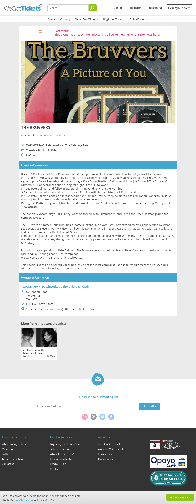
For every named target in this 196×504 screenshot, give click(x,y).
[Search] (93, 7)
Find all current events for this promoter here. (130, 34)
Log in (118, 8)
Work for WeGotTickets (111, 449)
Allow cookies (179, 497)
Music (52, 19)
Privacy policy (106, 454)
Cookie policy (105, 459)
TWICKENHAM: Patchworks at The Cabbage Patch (55, 286)
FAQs (5, 454)
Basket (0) (155, 8)
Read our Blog (58, 464)
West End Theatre (87, 19)
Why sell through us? (62, 454)
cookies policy (24, 499)
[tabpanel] (39, 343)
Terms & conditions (13, 459)
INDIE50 (54, 469)
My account (8, 449)
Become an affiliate (61, 459)
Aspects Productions (52, 135)
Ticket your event (179, 8)
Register (135, 8)
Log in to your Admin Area (65, 444)
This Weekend (139, 19)
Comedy (65, 19)
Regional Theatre (114, 19)
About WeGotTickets (109, 444)
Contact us (8, 464)
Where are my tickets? (14, 444)
